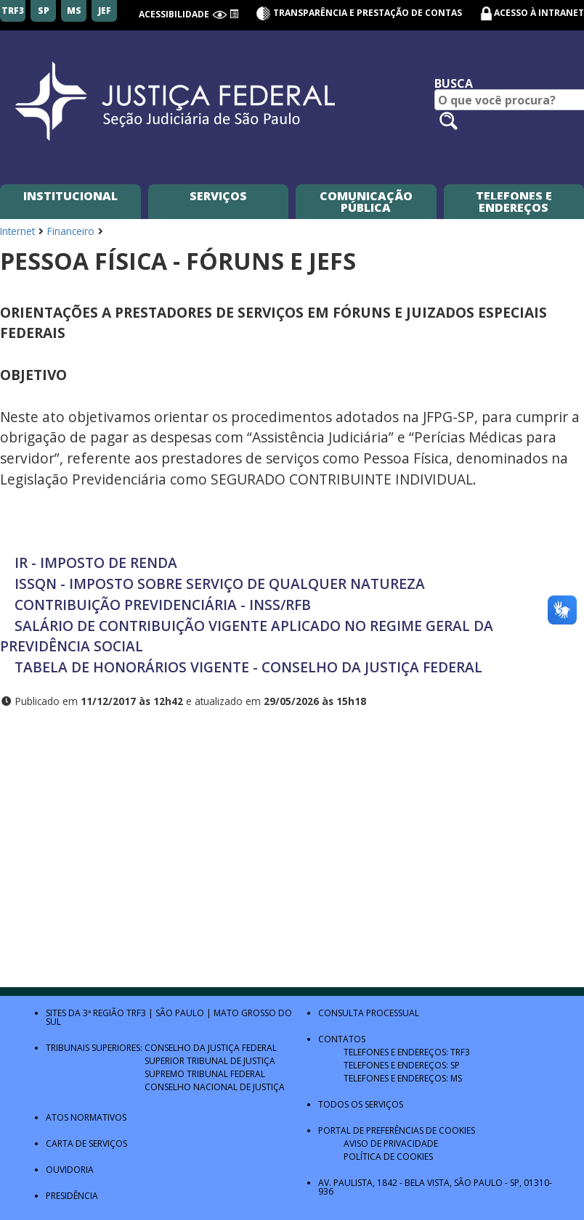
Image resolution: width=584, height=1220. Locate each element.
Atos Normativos (86, 1117)
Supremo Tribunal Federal (205, 1074)
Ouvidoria (70, 1169)
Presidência (72, 1196)
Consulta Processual (368, 1013)
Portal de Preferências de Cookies (396, 1130)
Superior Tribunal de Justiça (210, 1061)
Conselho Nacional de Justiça (215, 1087)
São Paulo (179, 1013)
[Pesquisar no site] (448, 120)
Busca (453, 83)
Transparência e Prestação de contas (359, 13)
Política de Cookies (388, 1156)
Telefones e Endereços (514, 201)
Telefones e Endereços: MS (403, 1078)
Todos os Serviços (360, 1104)
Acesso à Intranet (539, 13)
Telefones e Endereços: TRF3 (407, 1052)
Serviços (218, 196)
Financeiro (70, 231)
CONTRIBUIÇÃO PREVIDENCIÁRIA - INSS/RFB (163, 604)
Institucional (70, 196)
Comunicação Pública (366, 201)
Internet (17, 231)
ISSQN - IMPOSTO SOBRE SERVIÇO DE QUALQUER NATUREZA (216, 583)
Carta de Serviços (86, 1143)
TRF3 (136, 1013)
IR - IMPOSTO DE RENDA (96, 562)
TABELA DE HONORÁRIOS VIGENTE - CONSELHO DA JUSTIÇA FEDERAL (248, 667)
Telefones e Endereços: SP (402, 1065)
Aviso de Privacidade (391, 1143)
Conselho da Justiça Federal (211, 1048)
